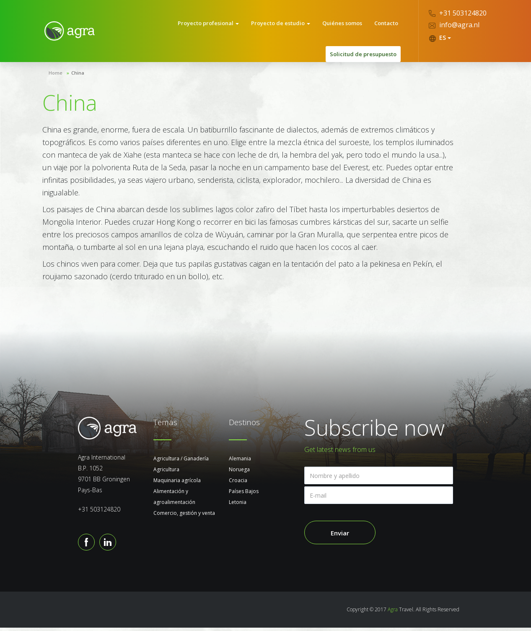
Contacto (387, 25)
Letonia (237, 505)
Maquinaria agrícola (177, 483)
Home (55, 76)
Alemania (240, 461)
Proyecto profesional (215, 25)
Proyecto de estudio (285, 25)
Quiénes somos (345, 25)
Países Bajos (244, 494)
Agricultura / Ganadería (181, 461)
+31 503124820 (458, 13)
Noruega (239, 472)
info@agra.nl (454, 24)
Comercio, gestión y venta (184, 516)
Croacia (238, 483)
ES (440, 38)
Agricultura (166, 472)
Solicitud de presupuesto (363, 57)
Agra (393, 612)
